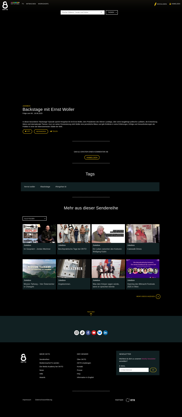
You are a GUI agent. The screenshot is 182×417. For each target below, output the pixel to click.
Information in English (85, 376)
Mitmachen (31, 4)
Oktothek (15, 4)
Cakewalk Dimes (133, 248)
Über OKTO (81, 358)
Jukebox (26, 106)
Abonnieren (41, 131)
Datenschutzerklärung (43, 398)
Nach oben (91, 311)
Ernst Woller (30, 186)
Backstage (45, 186)
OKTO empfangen (84, 361)
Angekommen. (64, 283)
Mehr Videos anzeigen (147, 294)
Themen (112, 12)
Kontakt (80, 365)
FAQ (78, 372)
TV (23, 4)
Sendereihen (44, 358)
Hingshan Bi (61, 186)
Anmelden (92, 157)
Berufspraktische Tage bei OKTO (71, 248)
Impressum (27, 398)
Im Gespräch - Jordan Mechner (36, 248)
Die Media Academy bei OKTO (51, 365)
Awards (42, 376)
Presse (79, 368)
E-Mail (122, 364)
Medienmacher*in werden (49, 361)
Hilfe (41, 372)
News (41, 368)
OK (153, 368)
